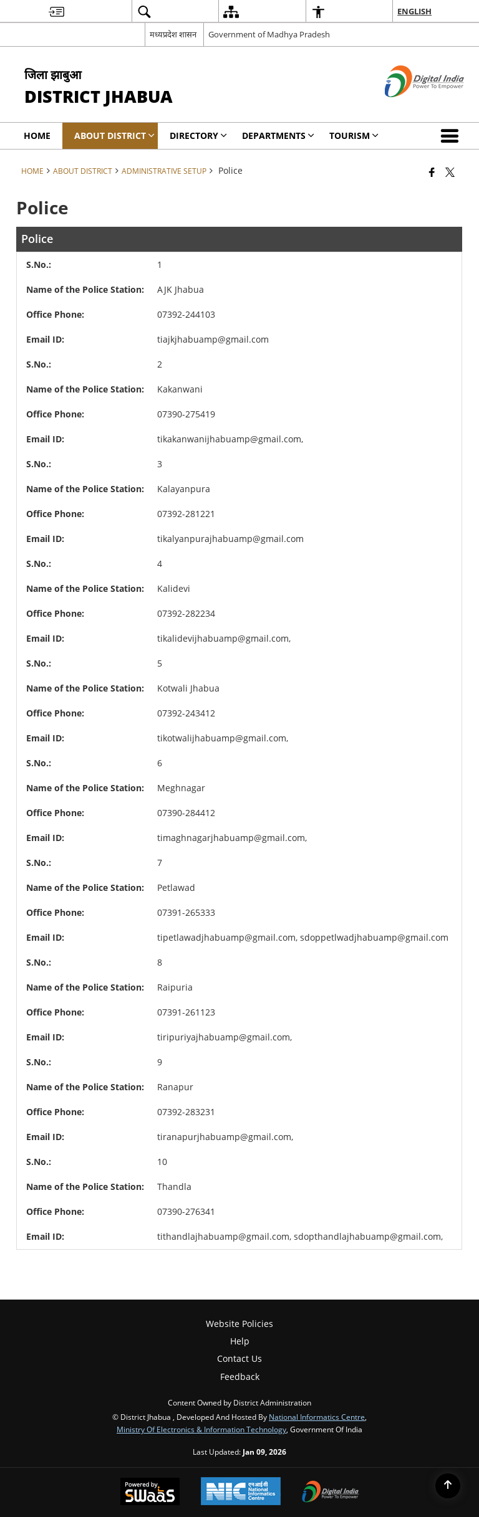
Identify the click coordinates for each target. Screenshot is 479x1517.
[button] (452, 136)
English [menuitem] (414, 11)
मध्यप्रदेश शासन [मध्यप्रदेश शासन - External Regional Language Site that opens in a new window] (173, 34)
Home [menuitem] (37, 135)
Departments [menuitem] (278, 135)
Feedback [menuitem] (239, 1376)
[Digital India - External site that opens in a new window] (409, 107)
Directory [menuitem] (198, 135)
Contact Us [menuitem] (239, 1358)
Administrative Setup (164, 171)
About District (82, 171)
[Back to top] (447, 1485)
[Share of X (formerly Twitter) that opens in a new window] (450, 172)
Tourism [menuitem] (354, 135)
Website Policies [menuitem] (239, 1323)
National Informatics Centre (317, 1417)
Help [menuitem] (239, 1341)
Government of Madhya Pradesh (269, 34)
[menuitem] (56, 11)
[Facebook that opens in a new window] (432, 172)
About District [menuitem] (114, 135)
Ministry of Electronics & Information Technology (201, 1429)
